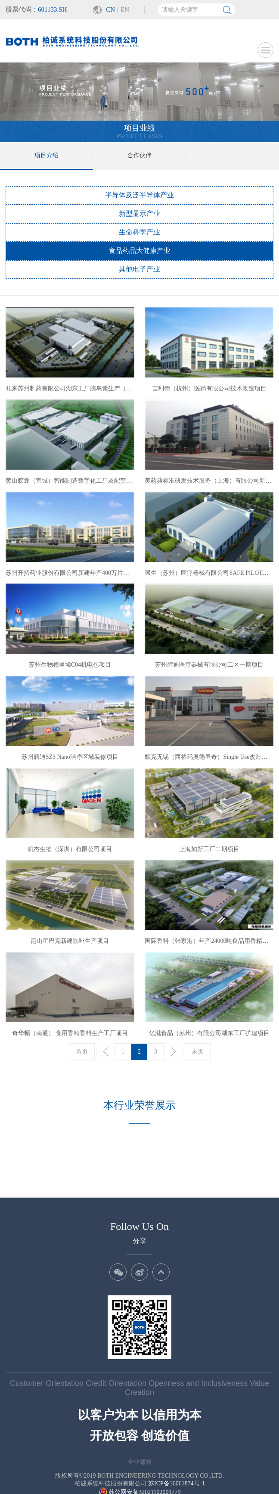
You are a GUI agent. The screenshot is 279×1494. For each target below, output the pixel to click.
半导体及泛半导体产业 (139, 195)
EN (125, 9)
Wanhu (151, 1479)
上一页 (105, 1052)
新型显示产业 (139, 213)
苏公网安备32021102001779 (140, 1464)
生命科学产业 (139, 232)
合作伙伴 (139, 155)
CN (110, 9)
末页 (198, 1051)
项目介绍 (46, 155)
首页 (82, 1051)
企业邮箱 (139, 1434)
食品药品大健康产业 (139, 250)
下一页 (173, 1052)
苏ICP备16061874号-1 (176, 1456)
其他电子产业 (139, 269)
